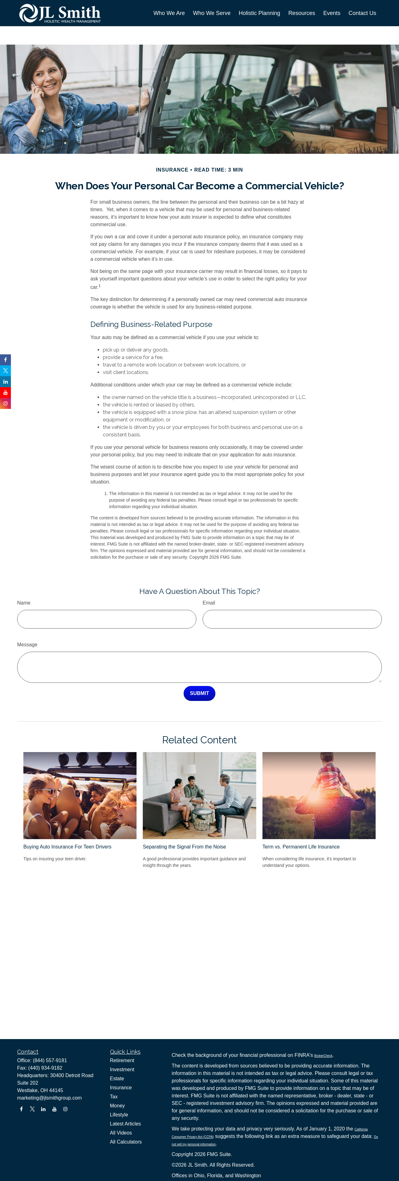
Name (24, 584)
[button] (169, 13)
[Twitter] (32, 1109)
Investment (122, 1069)
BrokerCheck (323, 1055)
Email (209, 584)
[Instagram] (65, 1109)
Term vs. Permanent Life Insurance (301, 828)
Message (27, 626)
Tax (114, 1096)
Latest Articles (125, 1123)
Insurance (121, 1087)
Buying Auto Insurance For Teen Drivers (67, 828)
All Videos (121, 1132)
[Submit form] (199, 674)
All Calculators (126, 1142)
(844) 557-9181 (50, 1060)
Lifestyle (119, 1114)
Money (117, 1105)
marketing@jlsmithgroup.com (49, 1098)
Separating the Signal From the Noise (184, 828)
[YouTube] (54, 1109)
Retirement (122, 1060)
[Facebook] (21, 1109)
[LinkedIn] (43, 1109)
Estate (117, 1078)
